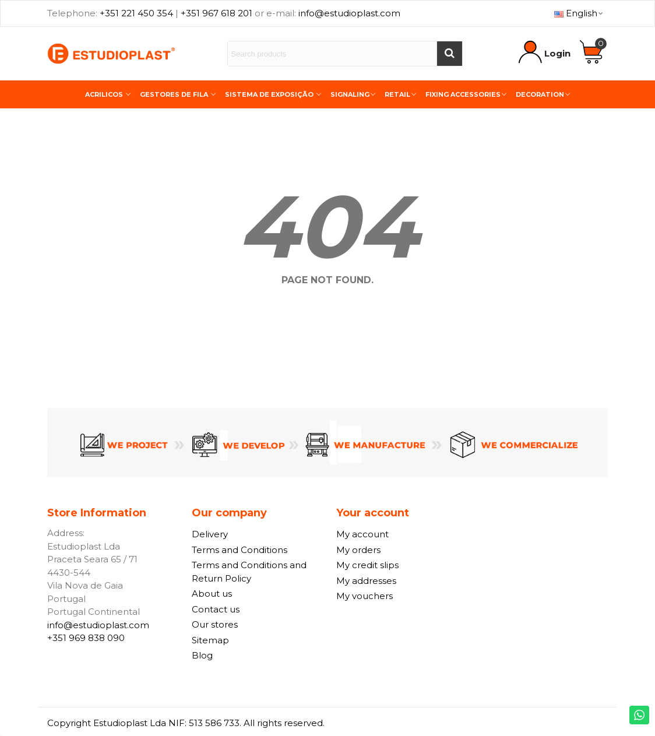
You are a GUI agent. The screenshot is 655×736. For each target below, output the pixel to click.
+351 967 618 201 (216, 13)
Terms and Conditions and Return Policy (249, 571)
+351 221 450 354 (136, 13)
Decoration (540, 94)
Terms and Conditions (239, 549)
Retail (397, 94)
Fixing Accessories (463, 94)
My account (362, 534)
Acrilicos (105, 94)
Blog (202, 655)
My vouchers (364, 595)
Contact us (216, 609)
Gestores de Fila (175, 94)
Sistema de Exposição (270, 94)
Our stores (215, 624)
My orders (358, 549)
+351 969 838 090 (86, 637)
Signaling (349, 94)
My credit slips (367, 565)
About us (212, 593)
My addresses (366, 580)
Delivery (210, 534)
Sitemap (210, 640)
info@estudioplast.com (349, 13)
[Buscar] (449, 53)
